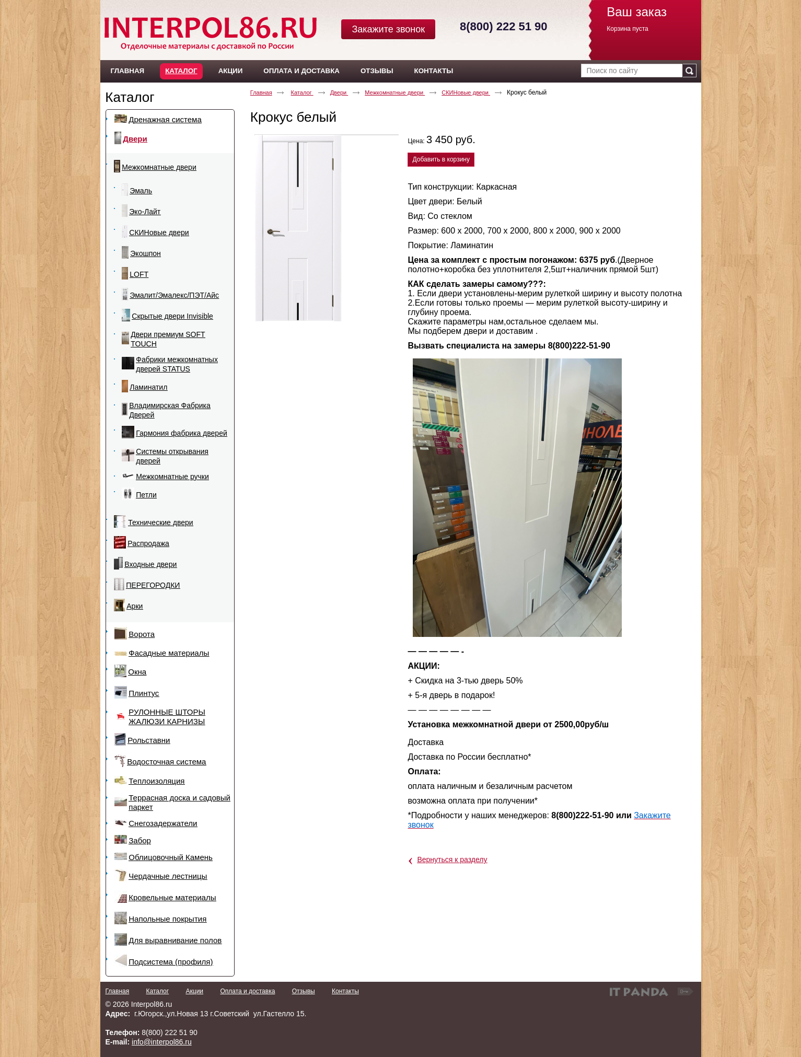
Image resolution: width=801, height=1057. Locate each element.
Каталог (181, 71)
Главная (261, 92)
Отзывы (303, 991)
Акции (195, 991)
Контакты (345, 991)
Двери (339, 92)
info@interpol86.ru (162, 1042)
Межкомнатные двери (395, 92)
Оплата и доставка (247, 991)
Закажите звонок (388, 29)
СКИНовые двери (466, 92)
